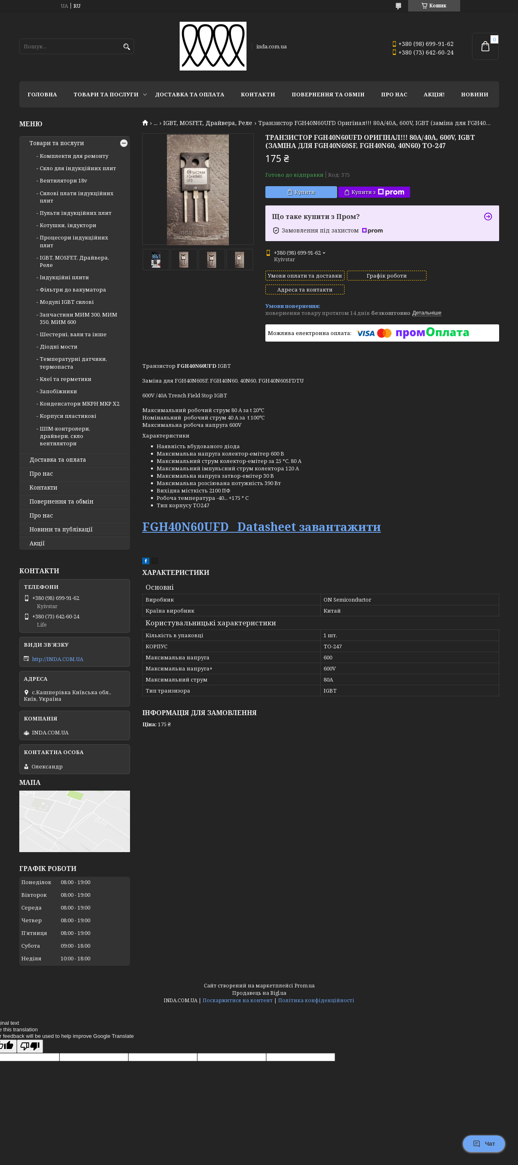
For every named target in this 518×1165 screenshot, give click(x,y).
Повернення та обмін (328, 94)
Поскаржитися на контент (238, 1000)
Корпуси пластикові (68, 415)
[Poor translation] (30, 1046)
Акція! (434, 94)
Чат (484, 1143)
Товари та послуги (106, 94)
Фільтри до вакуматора (73, 289)
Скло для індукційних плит (78, 168)
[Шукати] (127, 47)
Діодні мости (59, 346)
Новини (474, 94)
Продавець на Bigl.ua (259, 992)
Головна (42, 94)
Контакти (258, 94)
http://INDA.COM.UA (57, 659)
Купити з (377, 192)
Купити (304, 192)
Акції (37, 543)
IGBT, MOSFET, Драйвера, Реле (207, 123)
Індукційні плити (64, 277)
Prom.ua (304, 985)
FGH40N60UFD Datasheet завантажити (261, 519)
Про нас (394, 94)
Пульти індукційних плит (76, 213)
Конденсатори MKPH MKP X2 (79, 403)
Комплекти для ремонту (74, 156)
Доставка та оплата (189, 94)
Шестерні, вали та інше (73, 334)
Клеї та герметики (65, 379)
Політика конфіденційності (316, 1000)
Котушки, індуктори (68, 225)
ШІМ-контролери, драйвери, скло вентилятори (65, 436)
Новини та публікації (61, 529)
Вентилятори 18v (63, 180)
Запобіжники (58, 391)
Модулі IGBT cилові (67, 301)
